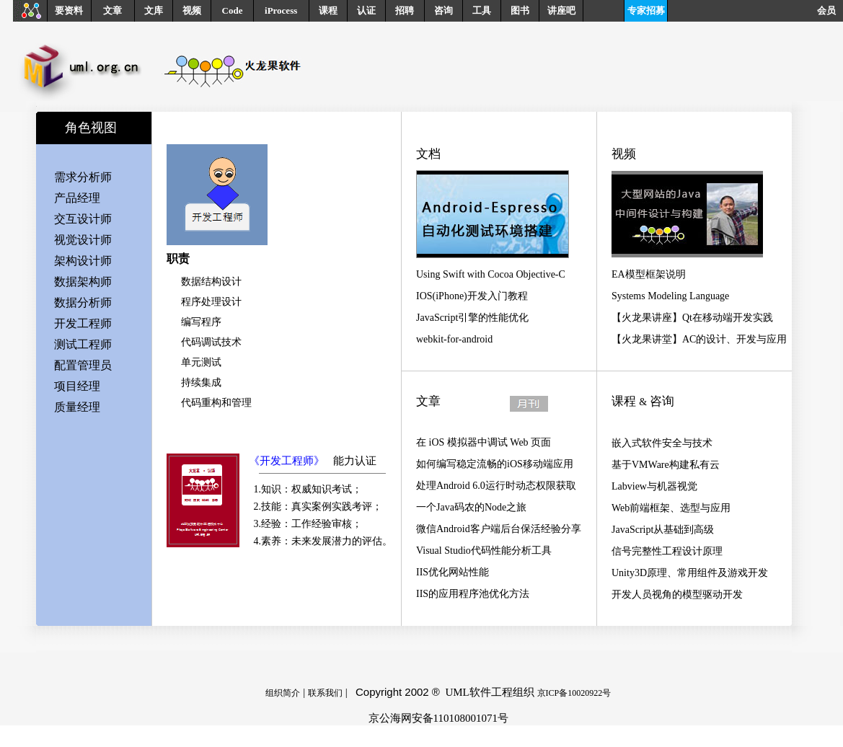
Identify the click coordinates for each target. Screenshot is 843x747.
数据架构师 (83, 281)
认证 (366, 10)
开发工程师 (83, 323)
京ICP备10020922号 (574, 693)
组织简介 (282, 693)
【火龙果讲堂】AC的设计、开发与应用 (699, 339)
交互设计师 (83, 219)
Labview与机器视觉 (654, 486)
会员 (830, 10)
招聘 (404, 10)
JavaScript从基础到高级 (663, 529)
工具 (481, 10)
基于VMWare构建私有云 (666, 464)
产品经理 (77, 198)
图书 (520, 10)
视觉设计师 (83, 240)
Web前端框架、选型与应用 (671, 508)
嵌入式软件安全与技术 (662, 443)
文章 (112, 10)
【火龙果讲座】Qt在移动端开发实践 (692, 317)
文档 (428, 154)
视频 (191, 10)
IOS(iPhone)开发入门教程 (472, 296)
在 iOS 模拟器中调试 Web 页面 (483, 442)
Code (232, 10)
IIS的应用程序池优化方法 (472, 593)
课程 (328, 10)
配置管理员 (83, 365)
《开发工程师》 (287, 461)
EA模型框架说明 (649, 274)
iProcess (281, 10)
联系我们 (325, 693)
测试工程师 (83, 344)
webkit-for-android (454, 339)
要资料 (69, 10)
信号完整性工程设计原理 (667, 551)
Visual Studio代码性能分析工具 (484, 550)
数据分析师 (83, 302)
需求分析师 (83, 177)
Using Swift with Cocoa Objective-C (490, 274)
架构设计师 (83, 261)
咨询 (443, 10)
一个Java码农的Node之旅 (471, 507)
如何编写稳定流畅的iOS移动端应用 (494, 464)
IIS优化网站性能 (452, 572)
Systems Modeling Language (670, 296)
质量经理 (77, 407)
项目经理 (77, 386)
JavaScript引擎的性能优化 (472, 317)
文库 (153, 10)
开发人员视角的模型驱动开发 (677, 594)
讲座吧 (561, 10)
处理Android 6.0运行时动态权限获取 (496, 485)
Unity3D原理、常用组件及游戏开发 (690, 572)
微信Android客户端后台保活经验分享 (498, 528)
